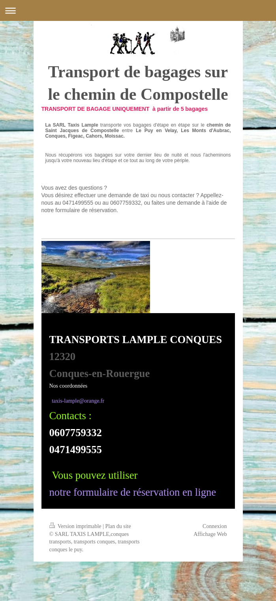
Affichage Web (210, 534)
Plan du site (118, 526)
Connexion (215, 526)
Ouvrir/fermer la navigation (138, 10)
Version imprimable (76, 526)
